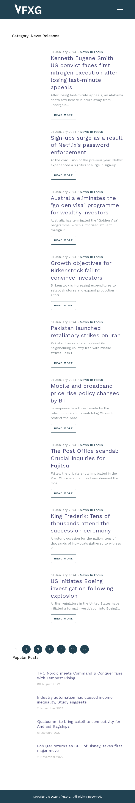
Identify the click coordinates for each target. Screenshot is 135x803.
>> (84, 649)
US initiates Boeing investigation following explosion (82, 588)
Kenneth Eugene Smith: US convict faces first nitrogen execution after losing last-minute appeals (84, 72)
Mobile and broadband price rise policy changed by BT (85, 393)
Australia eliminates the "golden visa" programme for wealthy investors (85, 205)
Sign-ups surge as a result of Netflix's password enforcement (87, 145)
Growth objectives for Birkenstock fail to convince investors (81, 270)
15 (73, 649)
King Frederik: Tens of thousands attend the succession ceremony (81, 523)
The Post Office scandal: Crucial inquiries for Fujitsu (84, 458)
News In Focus (91, 52)
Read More (63, 115)
